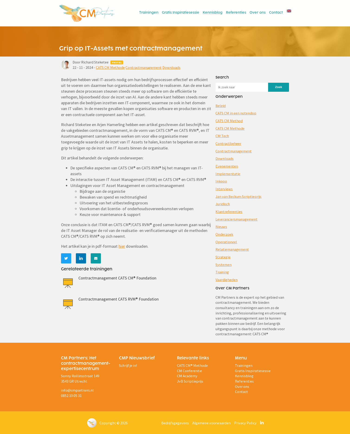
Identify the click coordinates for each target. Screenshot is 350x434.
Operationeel (226, 242)
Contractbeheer (228, 143)
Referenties (236, 12)
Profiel (117, 62)
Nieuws (221, 226)
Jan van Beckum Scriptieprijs (238, 196)
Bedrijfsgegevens (175, 423)
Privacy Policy (245, 423)
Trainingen (148, 12)
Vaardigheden (226, 279)
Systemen (223, 264)
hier (122, 246)
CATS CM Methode (110, 67)
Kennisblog (212, 12)
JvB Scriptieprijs (190, 381)
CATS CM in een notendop (235, 113)
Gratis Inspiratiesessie (180, 12)
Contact (276, 12)
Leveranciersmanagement (236, 219)
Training (222, 272)
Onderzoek (224, 234)
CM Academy (187, 376)
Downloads (171, 67)
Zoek (278, 87)
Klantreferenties (228, 211)
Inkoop (221, 181)
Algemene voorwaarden (211, 423)
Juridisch (222, 204)
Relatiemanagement (232, 249)
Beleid (220, 105)
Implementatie (227, 173)
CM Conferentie (189, 370)
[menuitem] (288, 11)
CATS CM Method (229, 120)
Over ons (258, 12)
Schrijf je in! (128, 365)
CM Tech (222, 135)
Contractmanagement (143, 67)
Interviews (224, 189)
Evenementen (226, 166)
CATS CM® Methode (192, 365)
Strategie (223, 257)
